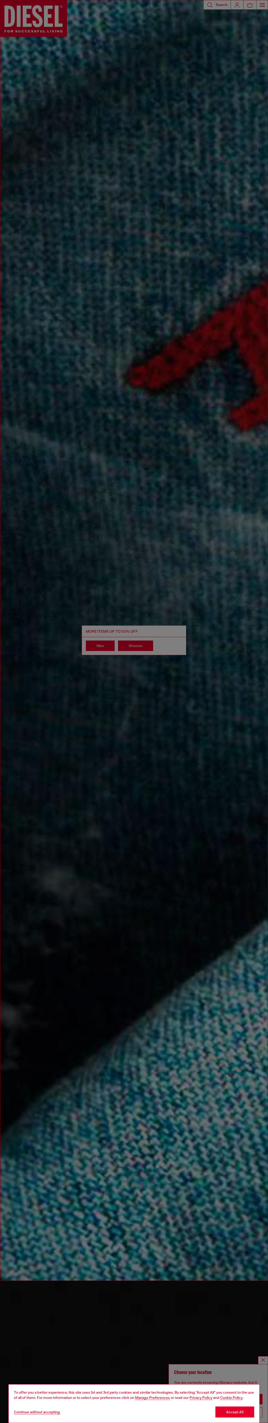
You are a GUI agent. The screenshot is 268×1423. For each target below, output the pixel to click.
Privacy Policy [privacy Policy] (200, 1398)
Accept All (234, 1412)
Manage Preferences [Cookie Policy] (152, 1398)
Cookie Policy (231, 1398)
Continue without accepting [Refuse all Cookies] (37, 1412)
